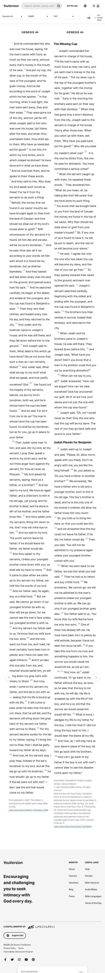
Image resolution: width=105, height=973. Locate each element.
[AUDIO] (80, 17)
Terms (21, 948)
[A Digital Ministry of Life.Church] (53, 925)
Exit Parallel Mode (99, 17)
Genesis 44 (12, 16)
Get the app (72, 6)
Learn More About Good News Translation (73, 826)
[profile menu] (96, 6)
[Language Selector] (85, 6)
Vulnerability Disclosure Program (18, 951)
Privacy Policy (10, 948)
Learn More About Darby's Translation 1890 (28, 810)
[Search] (38, 6)
